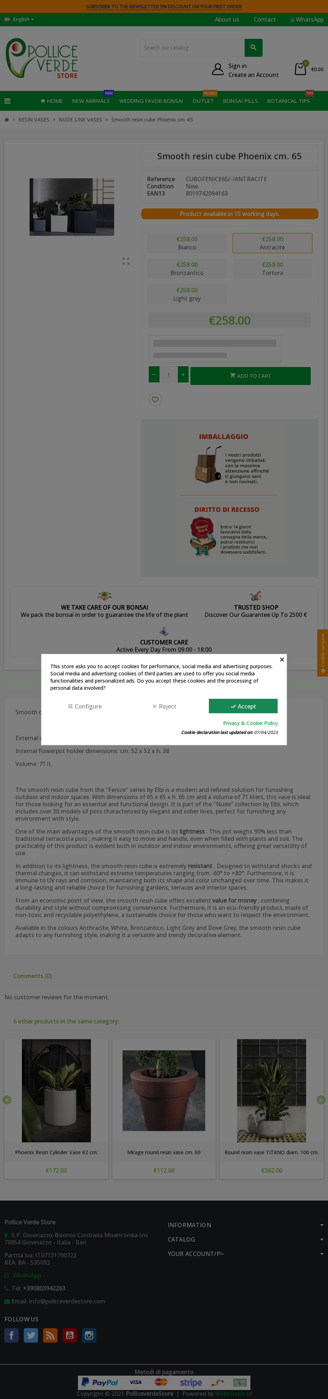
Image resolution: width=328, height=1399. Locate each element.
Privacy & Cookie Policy (250, 723)
